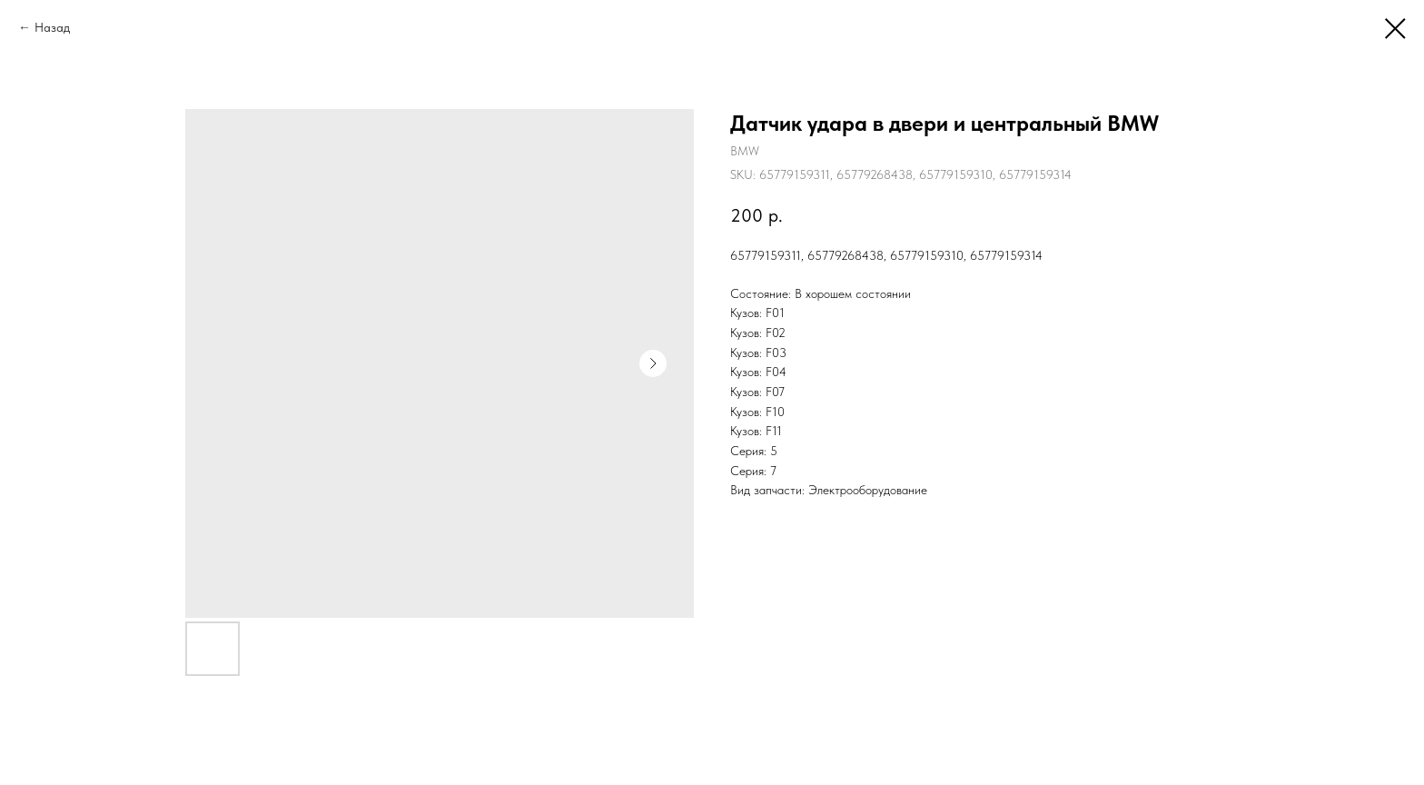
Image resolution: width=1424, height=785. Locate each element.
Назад (52, 27)
